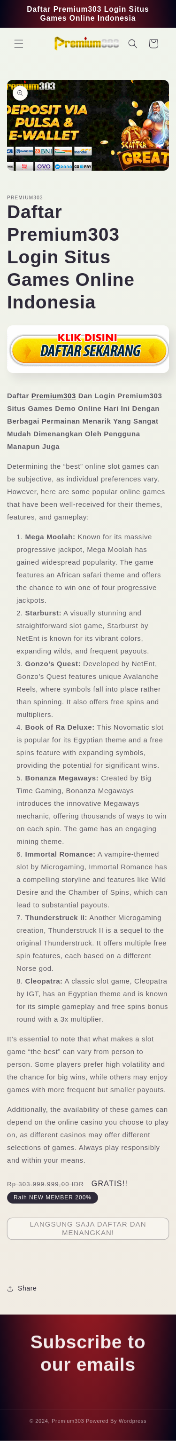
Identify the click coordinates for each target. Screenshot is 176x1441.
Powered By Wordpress (116, 1423)
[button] (18, 43)
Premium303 (53, 396)
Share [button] (22, 1288)
